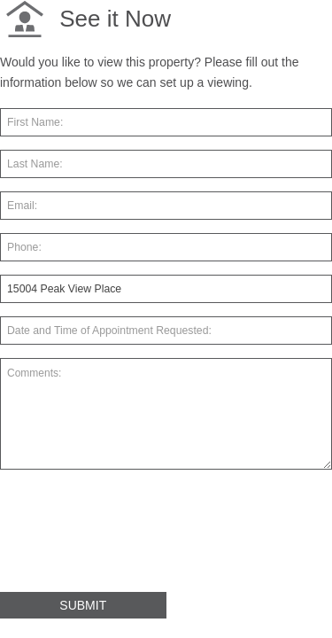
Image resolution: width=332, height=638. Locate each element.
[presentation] (134, 537)
